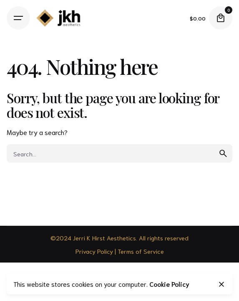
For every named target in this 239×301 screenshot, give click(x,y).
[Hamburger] (18, 18)
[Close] (221, 284)
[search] (223, 153)
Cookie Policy (169, 284)
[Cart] (220, 18)
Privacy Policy (94, 251)
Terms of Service (141, 251)
